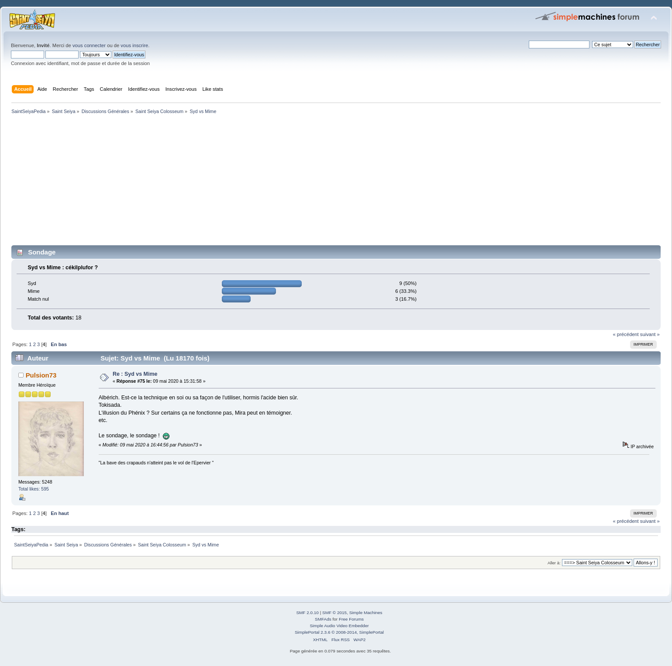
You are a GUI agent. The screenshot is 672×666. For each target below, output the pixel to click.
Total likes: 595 (33, 488)
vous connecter (89, 45)
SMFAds (323, 619)
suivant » (650, 334)
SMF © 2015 (334, 612)
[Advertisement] (271, 181)
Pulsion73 (41, 375)
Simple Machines (366, 612)
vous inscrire (134, 45)
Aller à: (554, 562)
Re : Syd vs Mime (135, 374)
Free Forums (351, 619)
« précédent (625, 334)
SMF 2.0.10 (307, 612)
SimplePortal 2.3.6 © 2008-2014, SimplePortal (339, 632)
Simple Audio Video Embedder (339, 625)
